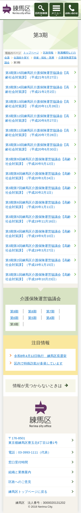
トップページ (31, 52)
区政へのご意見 (19, 482)
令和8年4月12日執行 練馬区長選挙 (40, 356)
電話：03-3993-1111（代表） (29, 452)
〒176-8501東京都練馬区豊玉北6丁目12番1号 (33, 440)
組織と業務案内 (19, 472)
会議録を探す (21, 57)
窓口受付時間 (18, 462)
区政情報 (48, 52)
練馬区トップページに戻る (27, 491)
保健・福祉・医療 (43, 57)
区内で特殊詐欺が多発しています (38, 363)
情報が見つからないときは (37, 385)
